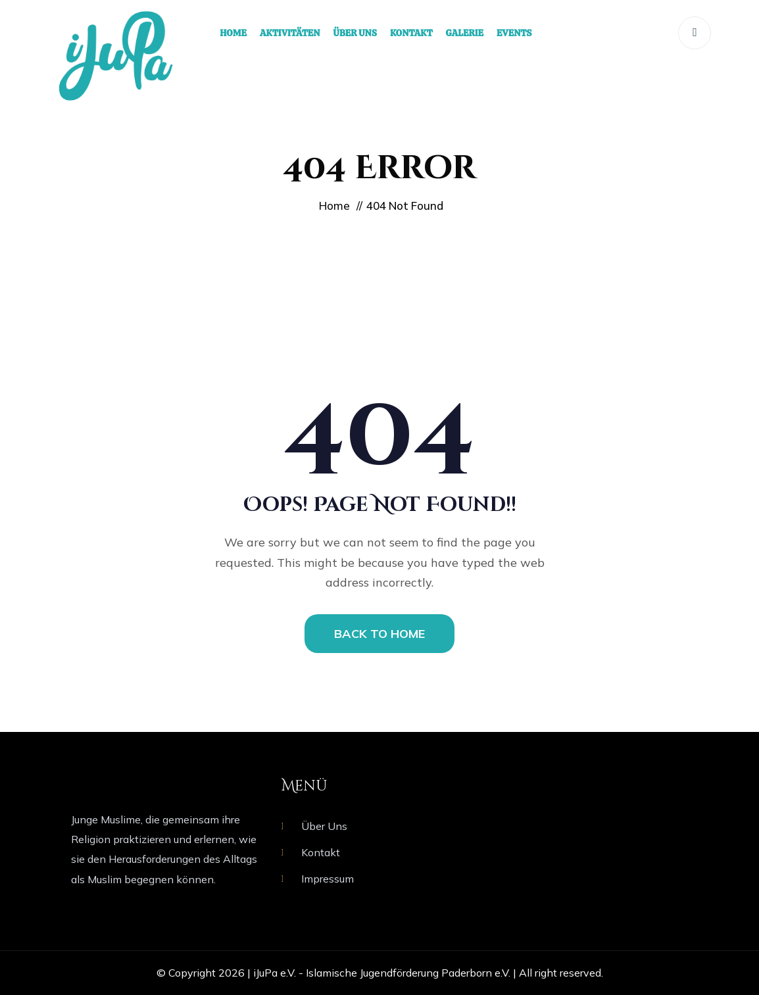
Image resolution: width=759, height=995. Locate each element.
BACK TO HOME (379, 633)
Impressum (327, 878)
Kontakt (320, 852)
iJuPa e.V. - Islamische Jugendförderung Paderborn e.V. (381, 972)
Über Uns (324, 826)
